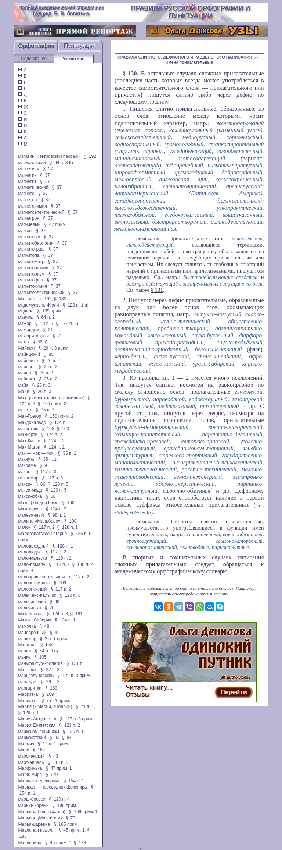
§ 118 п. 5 (58, 762)
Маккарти (27, 434)
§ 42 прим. (55, 224)
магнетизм (28, 168)
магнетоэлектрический (41, 212)
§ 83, (55, 737)
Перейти (233, 691)
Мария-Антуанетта (37, 719)
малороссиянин (34, 582)
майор (24, 372)
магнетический (33, 187)
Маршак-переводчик (38, 780)
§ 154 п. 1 (74, 780)
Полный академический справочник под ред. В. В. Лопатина (61, 10)
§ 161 (76, 613)
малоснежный (32, 589)
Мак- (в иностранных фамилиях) (51, 397)
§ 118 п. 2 (61, 558)
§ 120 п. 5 (58, 484)
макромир (28, 478)
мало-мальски (32, 558)
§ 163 (63, 428)
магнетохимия (32, 206)
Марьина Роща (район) (41, 811)
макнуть (26, 459)
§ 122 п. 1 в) (75, 305)
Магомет (27, 298)
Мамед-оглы (30, 613)
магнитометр (31, 261)
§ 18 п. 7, (45, 323)
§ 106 (60, 582)
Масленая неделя (36, 830)
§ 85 (49, 354)
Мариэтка (28, 694)
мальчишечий (32, 601)
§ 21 (48, 329)
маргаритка (29, 688)
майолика (28, 360)
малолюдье (29, 552)
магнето (26, 193)
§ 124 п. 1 (60, 422)
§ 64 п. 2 (45, 317)
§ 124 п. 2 (51, 434)
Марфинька (30, 768)
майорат (26, 379)
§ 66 (51, 496)
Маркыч (26, 743)
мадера (25, 311)
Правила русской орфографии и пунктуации (190, 12)
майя (23, 385)
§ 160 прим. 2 (52, 403)
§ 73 (70, 818)
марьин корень (33, 805)
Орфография (36, 46)
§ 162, (46, 298)
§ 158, (49, 428)
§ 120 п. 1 (73, 731)
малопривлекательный (41, 577)
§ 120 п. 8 (70, 595)
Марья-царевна (34, 824)
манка (24, 657)
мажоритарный (33, 336)
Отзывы (137, 694)
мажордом (28, 329)
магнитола (28, 255)
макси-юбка (30, 496)
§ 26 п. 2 (50, 360)
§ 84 (67, 737)
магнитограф (31, 249)
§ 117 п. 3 (46, 471)
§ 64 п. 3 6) (61, 162)
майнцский (29, 354)
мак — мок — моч (36, 453)
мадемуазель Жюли (38, 305)
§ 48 (44, 626)
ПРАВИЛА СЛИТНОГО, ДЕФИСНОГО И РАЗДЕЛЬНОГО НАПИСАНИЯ (185, 57)
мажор (24, 323)
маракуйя (27, 681)
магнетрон (28, 218)
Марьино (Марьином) (40, 818)
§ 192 (90, 156)
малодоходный (33, 546)
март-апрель (31, 762)
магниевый (29, 224)
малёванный (31, 515)
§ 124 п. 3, (58, 613)
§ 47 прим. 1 (59, 768)
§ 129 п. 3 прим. (74, 675)
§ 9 (43, 465)
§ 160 (68, 502)
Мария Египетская (36, 725)
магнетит (27, 181)
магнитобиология (35, 243)
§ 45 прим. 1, (72, 830)
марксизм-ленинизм (38, 731)
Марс (23, 749)
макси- (25, 484)
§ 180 (60, 298)
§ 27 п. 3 (50, 669)
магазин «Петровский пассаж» (49, 156)
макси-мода (30, 490)
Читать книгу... (149, 687)
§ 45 (55, 632)
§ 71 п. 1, (85, 706)
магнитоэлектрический (41, 292)
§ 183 (80, 842)
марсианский (31, 756)
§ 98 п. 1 (57, 515)
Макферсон (30, 508)
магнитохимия (32, 286)
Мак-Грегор (29, 416)
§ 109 (47, 694)
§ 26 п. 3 (41, 385)
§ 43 (53, 756)
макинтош (28, 428)
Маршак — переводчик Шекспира (52, 787)
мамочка (27, 626)
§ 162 (39, 749)
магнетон (27, 199)
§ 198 (70, 521)
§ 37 (48, 168)
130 (132, 73)
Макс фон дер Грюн (38, 502)
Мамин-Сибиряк (34, 620)
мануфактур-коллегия (40, 663)
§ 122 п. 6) (67, 323)
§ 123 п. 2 (69, 725)
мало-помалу (31, 564)
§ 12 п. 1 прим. (53, 743)
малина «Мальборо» (39, 521)
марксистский (32, 737)
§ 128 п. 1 (67, 527)
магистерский (32, 162)
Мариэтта (28, 700)
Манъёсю (27, 669)
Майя (23, 391)
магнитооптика (33, 267)
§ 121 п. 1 (76, 663)
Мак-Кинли (29, 440)
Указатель (74, 58)
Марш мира (30, 774)
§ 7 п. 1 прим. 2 (57, 700)
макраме (27, 465)
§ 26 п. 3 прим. (54, 348)
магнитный (29, 237)
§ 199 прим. (49, 311)
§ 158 (46, 644)
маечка (25, 317)
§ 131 (157, 290)
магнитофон (30, 280)
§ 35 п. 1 (45, 409)
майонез (26, 366)
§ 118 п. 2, (60, 564)
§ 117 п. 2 (56, 552)
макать (25, 409)
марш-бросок (31, 799)
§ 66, (40, 484)
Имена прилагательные (189, 62)
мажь (23, 341)
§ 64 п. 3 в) (46, 651)
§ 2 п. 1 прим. (54, 638)
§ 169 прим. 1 (83, 811)
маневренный (32, 632)
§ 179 (52, 774)
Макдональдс (32, 422)
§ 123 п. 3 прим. (76, 719)
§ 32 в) (40, 341)
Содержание (34, 58)
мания (24, 651)
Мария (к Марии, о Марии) (45, 706)
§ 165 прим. (66, 824)
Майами (26, 348)
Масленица (29, 842)
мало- (24, 527)
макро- (25, 471)
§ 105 (40, 657)
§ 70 (50, 607)
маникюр (27, 638)
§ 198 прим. (64, 805)
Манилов (27, 644)
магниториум (31, 274)
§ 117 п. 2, (45, 527)
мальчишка (29, 607)
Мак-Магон (29, 447)
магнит (25, 230)
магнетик (27, 175)
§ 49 (54, 601)
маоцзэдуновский (36, 675)
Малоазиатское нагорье (42, 533)
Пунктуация (80, 46)
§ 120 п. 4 (59, 799)
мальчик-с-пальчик (37, 595)
